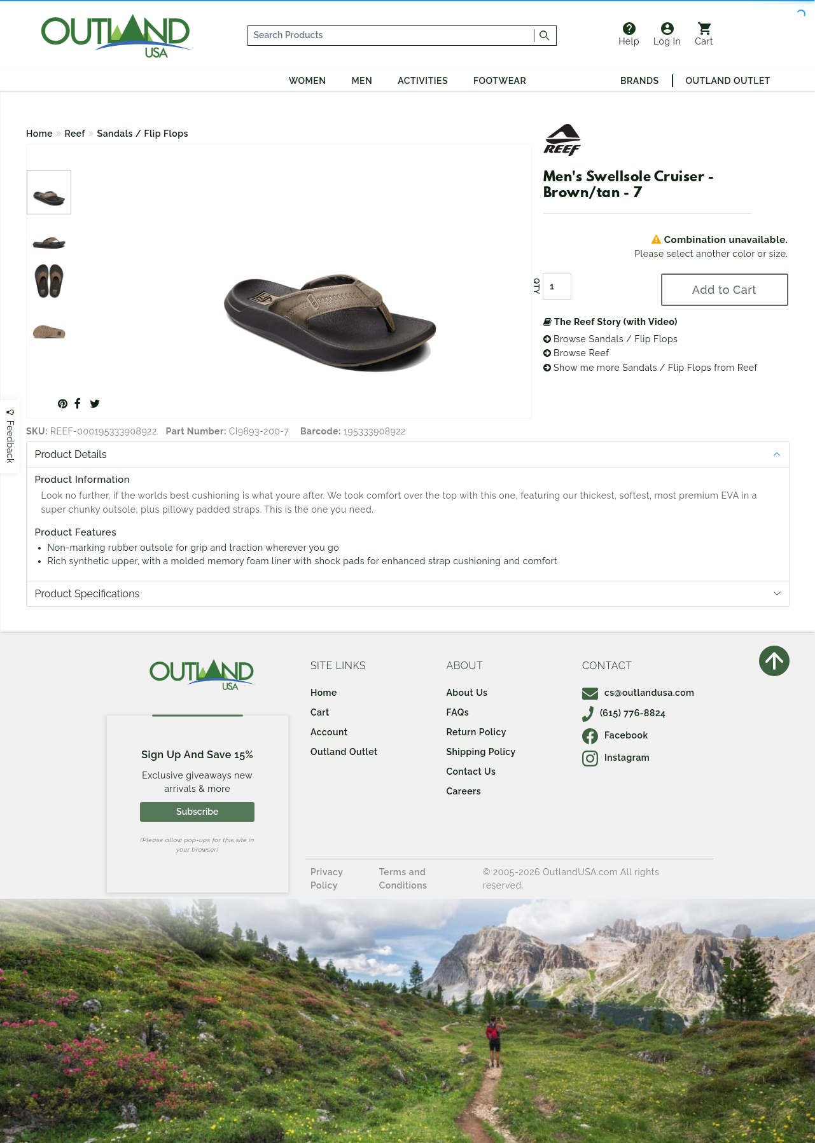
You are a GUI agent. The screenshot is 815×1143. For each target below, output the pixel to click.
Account (329, 732)
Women (307, 81)
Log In (667, 34)
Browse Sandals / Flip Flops (610, 339)
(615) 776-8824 (624, 713)
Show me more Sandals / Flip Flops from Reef (650, 368)
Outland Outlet (728, 81)
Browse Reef (576, 353)
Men (361, 81)
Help (628, 34)
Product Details (71, 454)
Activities (423, 81)
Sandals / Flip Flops (142, 133)
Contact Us (471, 771)
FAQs (457, 712)
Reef (75, 133)
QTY (535, 286)
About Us (466, 693)
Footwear (499, 81)
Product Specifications (87, 594)
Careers (463, 791)
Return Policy (476, 732)
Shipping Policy (480, 752)
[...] (391, 35)
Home (39, 133)
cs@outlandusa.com (638, 693)
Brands (639, 81)
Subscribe (197, 812)
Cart (704, 34)
